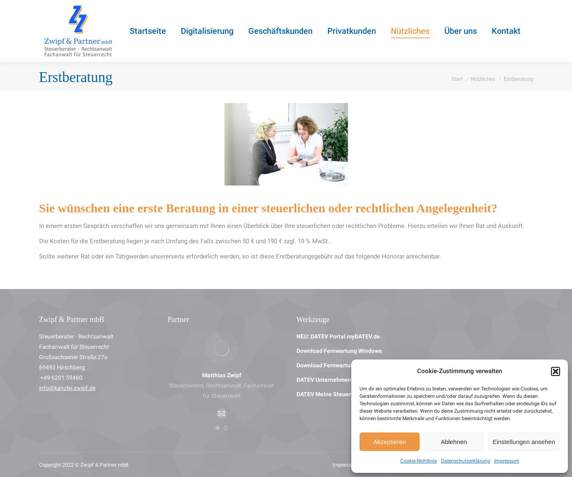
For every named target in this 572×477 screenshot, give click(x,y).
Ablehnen (454, 441)
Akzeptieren (389, 441)
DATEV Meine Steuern (325, 394)
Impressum (506, 461)
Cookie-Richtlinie (418, 461)
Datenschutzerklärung (465, 461)
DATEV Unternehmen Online (333, 379)
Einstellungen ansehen (524, 441)
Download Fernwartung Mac (333, 365)
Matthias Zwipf (221, 375)
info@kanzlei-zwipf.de (67, 388)
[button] (555, 371)
